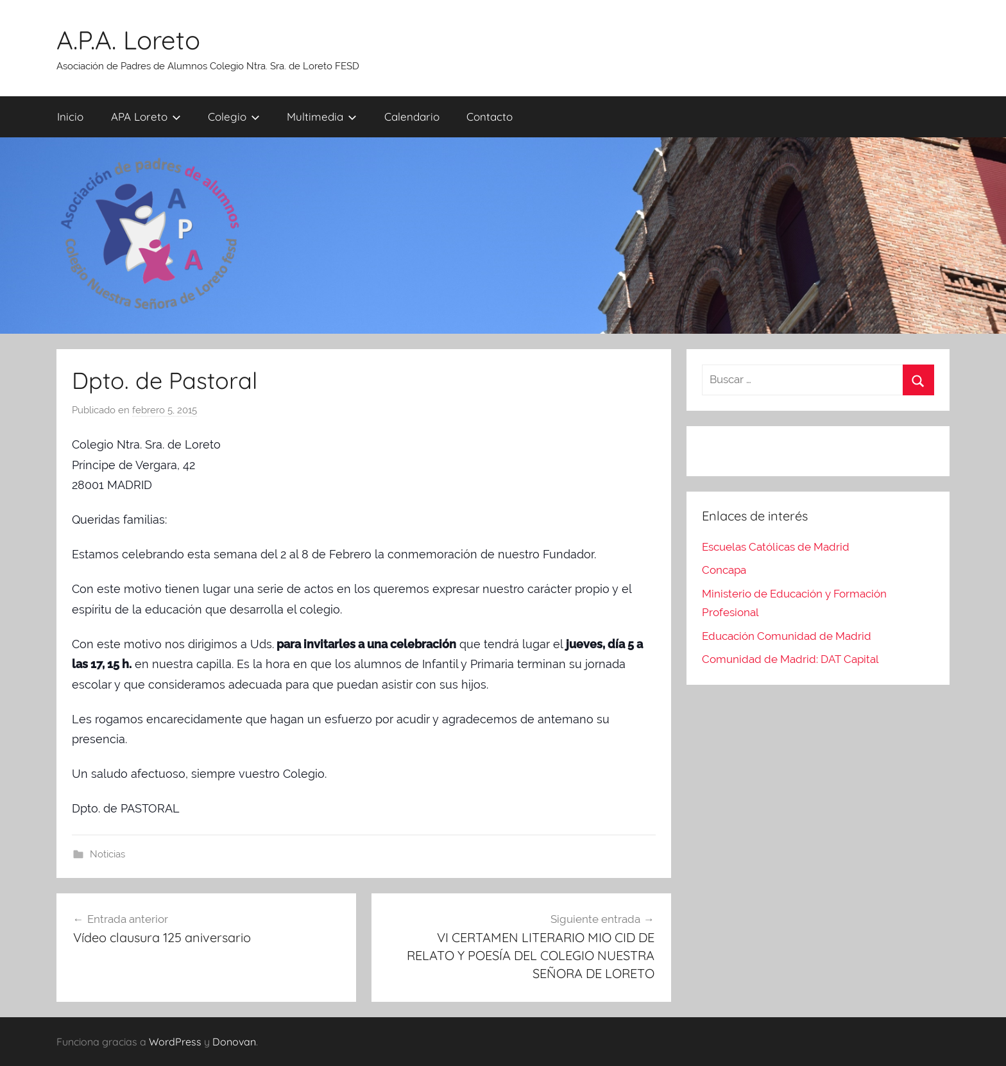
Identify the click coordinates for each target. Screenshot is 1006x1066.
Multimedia (322, 116)
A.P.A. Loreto (128, 40)
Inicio (70, 116)
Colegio (234, 116)
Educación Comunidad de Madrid (786, 636)
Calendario (411, 116)
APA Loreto (146, 116)
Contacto (489, 116)
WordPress (175, 1041)
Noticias (107, 854)
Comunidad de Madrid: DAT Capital (790, 659)
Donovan (234, 1041)
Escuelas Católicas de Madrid (775, 546)
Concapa (724, 569)
